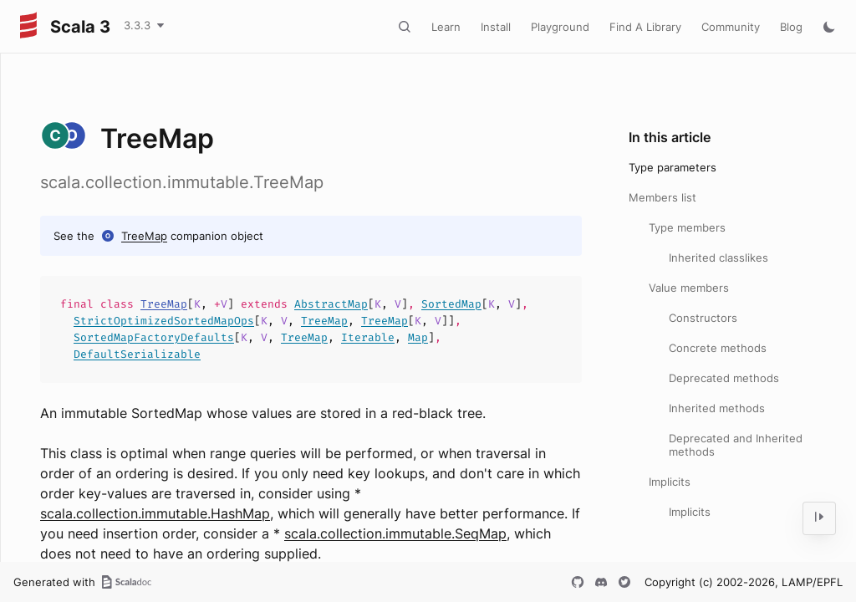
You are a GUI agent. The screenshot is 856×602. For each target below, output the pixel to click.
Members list (662, 197)
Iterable (368, 337)
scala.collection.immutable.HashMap (155, 513)
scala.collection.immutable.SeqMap (395, 533)
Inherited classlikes (718, 257)
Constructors (703, 317)
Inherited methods (717, 408)
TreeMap (144, 235)
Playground (560, 26)
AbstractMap (331, 304)
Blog (791, 26)
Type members (687, 227)
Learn (446, 26)
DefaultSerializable (137, 354)
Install (496, 26)
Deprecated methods (724, 378)
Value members (689, 287)
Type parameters (672, 167)
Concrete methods (718, 348)
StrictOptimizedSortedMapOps (164, 321)
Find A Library (645, 26)
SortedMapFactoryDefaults (154, 337)
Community (730, 26)
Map (418, 337)
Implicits (669, 481)
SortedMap (451, 304)
